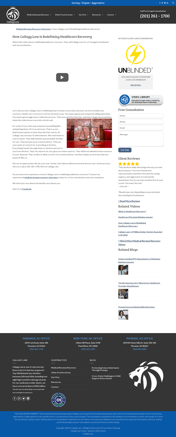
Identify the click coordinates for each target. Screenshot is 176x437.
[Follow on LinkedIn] (28, 398)
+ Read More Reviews (129, 201)
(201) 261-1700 (36, 349)
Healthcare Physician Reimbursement (135, 217)
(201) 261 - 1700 (155, 16)
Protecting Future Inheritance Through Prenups (105, 369)
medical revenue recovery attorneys (41, 177)
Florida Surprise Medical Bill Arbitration (136, 307)
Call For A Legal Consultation (153, 11)
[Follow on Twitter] (24, 398)
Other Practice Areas (65, 15)
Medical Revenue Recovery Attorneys (33, 29)
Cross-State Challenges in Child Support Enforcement (106, 377)
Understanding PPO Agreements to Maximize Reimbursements (139, 260)
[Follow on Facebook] (15, 398)
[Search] (173, 3)
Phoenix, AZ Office (139, 338)
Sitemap (116, 428)
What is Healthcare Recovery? (132, 211)
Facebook (26, 189)
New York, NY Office (88, 338)
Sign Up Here (135, 85)
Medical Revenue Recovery (39, 15)
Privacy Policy (106, 428)
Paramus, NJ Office (36, 338)
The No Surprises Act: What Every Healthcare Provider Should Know (139, 284)
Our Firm (84, 15)
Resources (97, 15)
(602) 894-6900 (139, 349)
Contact (111, 15)
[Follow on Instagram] (19, 398)
